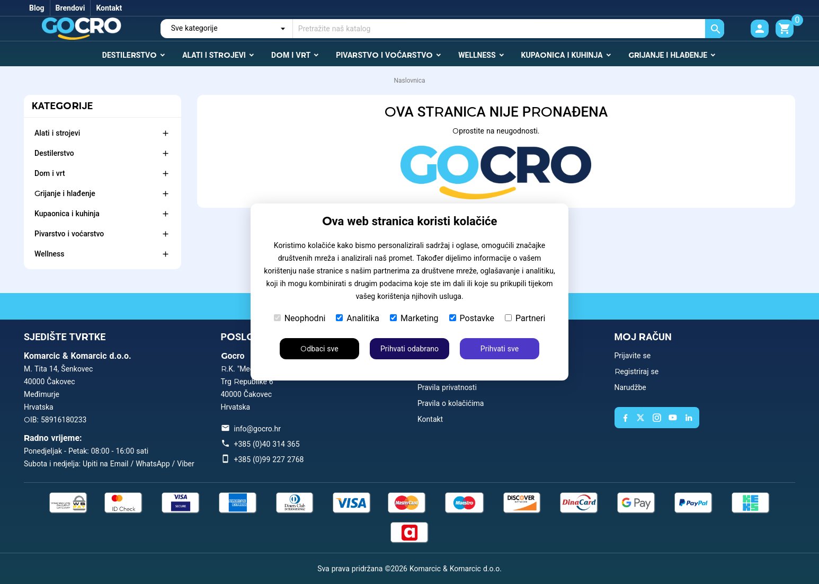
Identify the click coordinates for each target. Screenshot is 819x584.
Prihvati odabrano (409, 348)
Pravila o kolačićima (450, 403)
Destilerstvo (54, 153)
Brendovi (70, 8)
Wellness (49, 254)
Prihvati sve (499, 348)
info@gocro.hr (257, 428)
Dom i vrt (49, 173)
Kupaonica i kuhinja (67, 213)
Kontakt (109, 8)
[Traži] (508, 28)
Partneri (525, 318)
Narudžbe (630, 387)
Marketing (414, 318)
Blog (36, 8)
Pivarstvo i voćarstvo (69, 233)
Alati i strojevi (57, 133)
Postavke (471, 318)
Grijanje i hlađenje (64, 193)
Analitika (357, 318)
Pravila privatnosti (447, 387)
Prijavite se (633, 355)
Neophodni (300, 318)
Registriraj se (637, 371)
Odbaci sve (319, 348)
